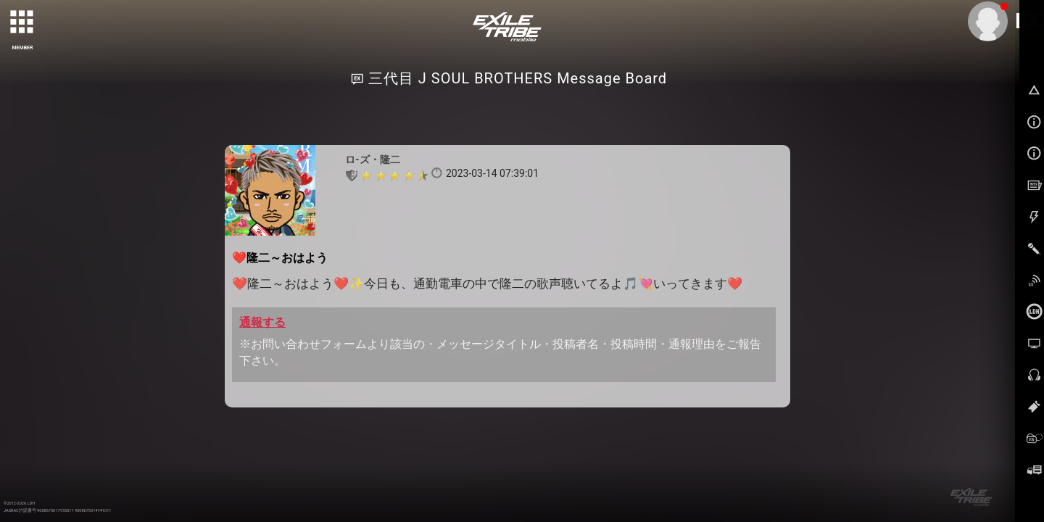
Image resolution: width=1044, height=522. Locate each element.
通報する (262, 322)
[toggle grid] (22, 22)
